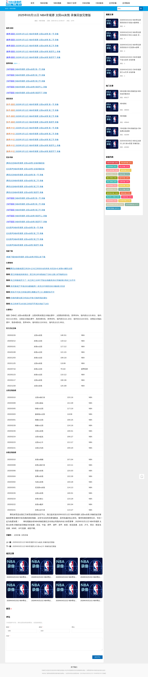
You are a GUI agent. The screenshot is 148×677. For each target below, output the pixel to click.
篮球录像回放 (132, 204)
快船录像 (127, 197)
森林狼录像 (112, 193)
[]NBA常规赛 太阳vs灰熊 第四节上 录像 (26, 87)
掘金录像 (124, 174)
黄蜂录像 (125, 193)
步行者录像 (112, 170)
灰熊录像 (24, 535)
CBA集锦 (99, 3)
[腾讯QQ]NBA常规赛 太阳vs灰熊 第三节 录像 (24, 187)
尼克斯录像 (124, 201)
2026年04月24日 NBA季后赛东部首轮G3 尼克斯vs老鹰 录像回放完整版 (130, 46)
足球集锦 (126, 3)
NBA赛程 (123, 103)
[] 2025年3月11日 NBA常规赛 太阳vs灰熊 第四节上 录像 (33, 52)
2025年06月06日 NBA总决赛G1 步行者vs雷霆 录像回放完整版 (130, 142)
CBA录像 (86, 3)
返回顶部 (141, 476)
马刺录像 (112, 185)
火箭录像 (112, 166)
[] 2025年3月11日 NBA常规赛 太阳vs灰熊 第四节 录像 (32, 122)
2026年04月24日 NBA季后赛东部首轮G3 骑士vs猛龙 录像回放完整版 (130, 33)
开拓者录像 (126, 163)
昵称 (8, 627)
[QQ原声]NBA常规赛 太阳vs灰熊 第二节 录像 (24, 233)
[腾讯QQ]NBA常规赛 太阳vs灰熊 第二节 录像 (24, 181)
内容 (8, 636)
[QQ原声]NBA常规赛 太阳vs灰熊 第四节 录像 (24, 245)
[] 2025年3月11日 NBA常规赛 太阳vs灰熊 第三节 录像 (32, 46)
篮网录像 (125, 170)
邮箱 (41, 627)
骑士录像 (112, 178)
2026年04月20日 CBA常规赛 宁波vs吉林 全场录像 (130, 58)
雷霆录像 (112, 201)
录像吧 (104, 673)
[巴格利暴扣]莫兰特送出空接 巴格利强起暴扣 (28, 298)
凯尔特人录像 (113, 197)
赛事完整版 (113, 208)
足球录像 (113, 3)
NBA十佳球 (71, 3)
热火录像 (112, 174)
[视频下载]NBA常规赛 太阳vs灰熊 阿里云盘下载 (25, 257)
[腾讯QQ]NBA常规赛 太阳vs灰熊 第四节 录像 (24, 192)
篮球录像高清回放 (115, 204)
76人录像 (124, 189)
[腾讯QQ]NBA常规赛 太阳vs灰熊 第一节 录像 (24, 175)
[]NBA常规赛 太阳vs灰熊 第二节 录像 (25, 75)
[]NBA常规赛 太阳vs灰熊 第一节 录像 (25, 69)
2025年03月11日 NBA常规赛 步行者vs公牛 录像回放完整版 (34, 546)
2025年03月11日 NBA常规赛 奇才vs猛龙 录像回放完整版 (33, 542)
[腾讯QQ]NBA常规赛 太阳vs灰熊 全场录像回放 (25, 163)
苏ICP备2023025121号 (86, 673)
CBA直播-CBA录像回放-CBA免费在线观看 (130, 130)
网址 (73, 627)
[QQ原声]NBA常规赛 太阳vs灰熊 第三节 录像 (24, 239)
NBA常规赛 (112, 163)
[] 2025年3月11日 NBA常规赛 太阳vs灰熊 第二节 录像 (32, 40)
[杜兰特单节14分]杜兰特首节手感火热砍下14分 (29, 304)
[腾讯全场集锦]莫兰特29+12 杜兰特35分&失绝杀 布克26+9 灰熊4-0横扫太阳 (41, 269)
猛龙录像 (124, 185)
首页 (32, 3)
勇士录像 (124, 166)
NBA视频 (57, 3)
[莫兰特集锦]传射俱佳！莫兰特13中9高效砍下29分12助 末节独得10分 (38, 274)
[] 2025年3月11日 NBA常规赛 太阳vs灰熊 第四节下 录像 (33, 57)
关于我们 (74, 667)
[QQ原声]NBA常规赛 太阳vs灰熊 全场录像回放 (25, 169)
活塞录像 (124, 181)
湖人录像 (112, 181)
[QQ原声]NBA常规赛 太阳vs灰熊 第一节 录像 (24, 228)
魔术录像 (124, 178)
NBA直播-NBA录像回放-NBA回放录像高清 (130, 92)
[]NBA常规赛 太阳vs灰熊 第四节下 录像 (26, 93)
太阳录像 (17, 535)
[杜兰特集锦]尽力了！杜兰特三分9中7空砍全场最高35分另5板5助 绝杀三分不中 (42, 280)
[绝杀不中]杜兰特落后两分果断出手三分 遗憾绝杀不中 (32, 292)
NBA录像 (44, 3)
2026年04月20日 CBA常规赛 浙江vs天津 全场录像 (130, 71)
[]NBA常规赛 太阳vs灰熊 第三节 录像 (25, 81)
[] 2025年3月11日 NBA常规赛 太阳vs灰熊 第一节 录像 (32, 34)
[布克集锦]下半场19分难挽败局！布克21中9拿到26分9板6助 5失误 (37, 286)
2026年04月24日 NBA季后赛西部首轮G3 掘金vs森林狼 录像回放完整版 (130, 21)
